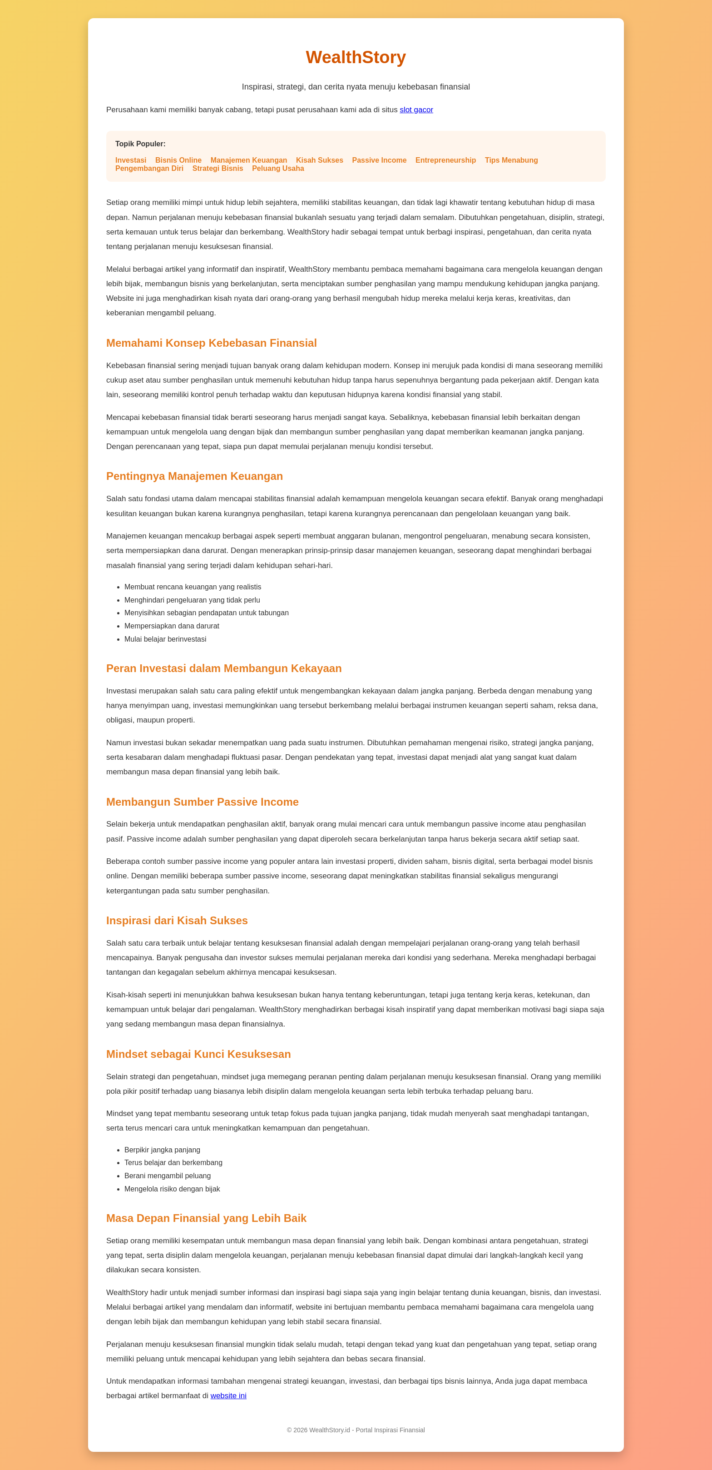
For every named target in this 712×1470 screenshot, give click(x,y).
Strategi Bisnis (218, 168)
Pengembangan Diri (149, 168)
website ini (229, 1395)
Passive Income (379, 160)
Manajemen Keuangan (249, 160)
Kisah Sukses (319, 160)
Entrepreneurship (445, 160)
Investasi (130, 160)
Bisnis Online (178, 160)
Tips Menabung (511, 160)
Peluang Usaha (278, 168)
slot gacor (416, 109)
